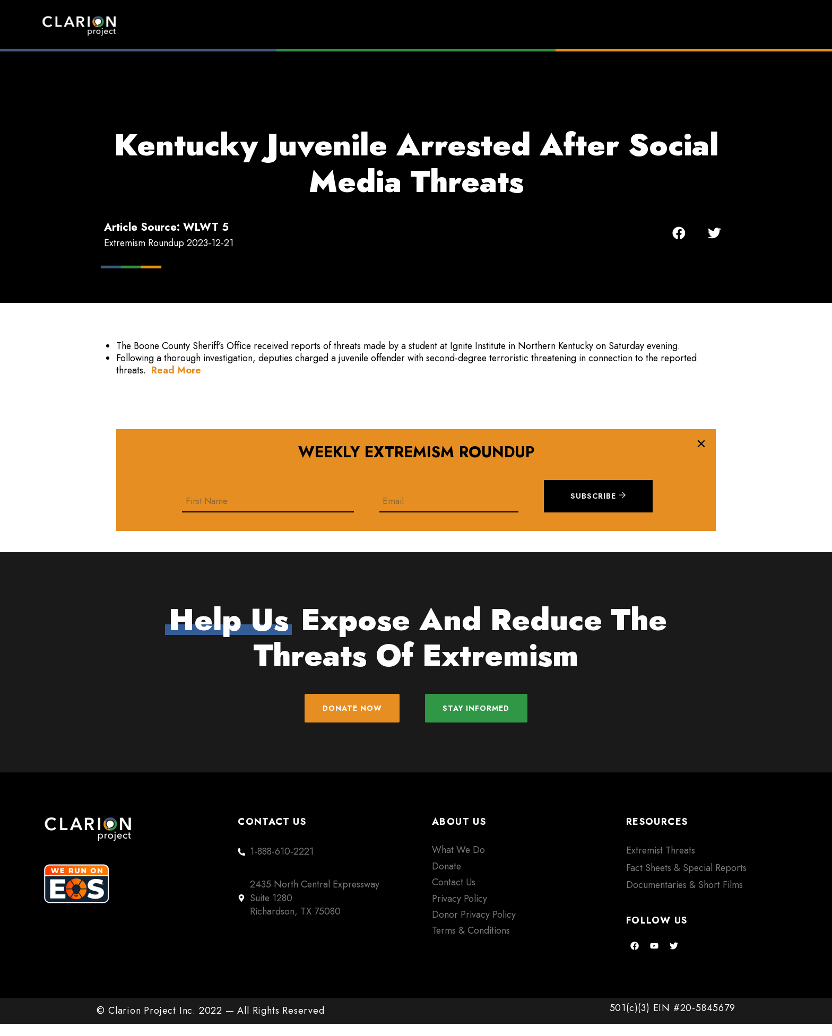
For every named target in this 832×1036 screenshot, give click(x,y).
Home (334, 25)
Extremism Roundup (448, 25)
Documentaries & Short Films (684, 897)
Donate (740, 25)
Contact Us (453, 894)
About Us (649, 25)
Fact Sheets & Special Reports (686, 879)
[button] (679, 233)
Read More (176, 370)
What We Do (458, 862)
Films (562, 25)
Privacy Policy (459, 910)
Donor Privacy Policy (474, 927)
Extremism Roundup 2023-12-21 (168, 243)
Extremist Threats (660, 862)
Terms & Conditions (471, 943)
